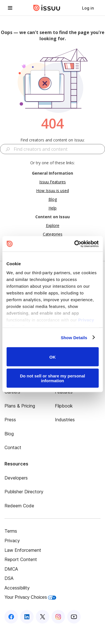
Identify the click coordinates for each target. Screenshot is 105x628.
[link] (88, 7)
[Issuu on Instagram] (58, 617)
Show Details (74, 337)
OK (52, 356)
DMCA (11, 569)
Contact (12, 447)
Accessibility (17, 588)
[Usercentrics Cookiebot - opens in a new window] (75, 243)
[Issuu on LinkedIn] (27, 617)
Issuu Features (52, 181)
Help (52, 208)
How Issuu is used (52, 190)
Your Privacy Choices (30, 597)
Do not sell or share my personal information (52, 378)
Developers (16, 478)
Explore (52, 225)
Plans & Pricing (19, 406)
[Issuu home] (46, 8)
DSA (8, 578)
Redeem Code (19, 505)
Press (10, 419)
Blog (52, 199)
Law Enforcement (22, 550)
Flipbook (64, 406)
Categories (52, 234)
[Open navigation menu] (10, 7)
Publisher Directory (23, 491)
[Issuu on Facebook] (11, 617)
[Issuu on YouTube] (74, 617)
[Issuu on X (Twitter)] (42, 617)
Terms (10, 531)
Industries (65, 419)
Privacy (12, 540)
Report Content (20, 559)
